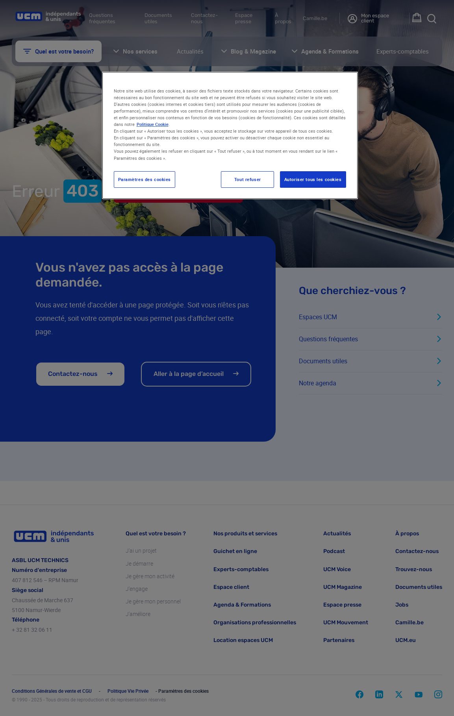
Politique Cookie (153, 124)
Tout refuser (247, 179)
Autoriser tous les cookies (313, 179)
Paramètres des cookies (144, 179)
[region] (230, 135)
